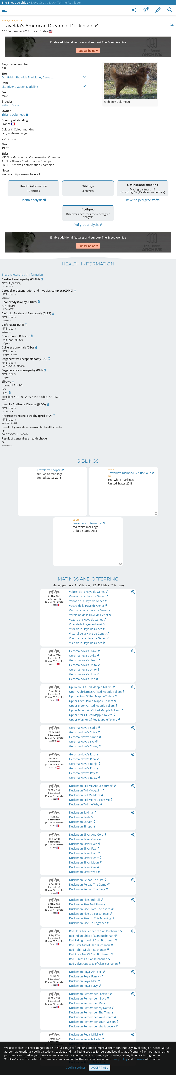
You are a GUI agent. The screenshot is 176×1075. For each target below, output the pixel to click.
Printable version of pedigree (88, 813)
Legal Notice (88, 1010)
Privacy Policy (118, 1059)
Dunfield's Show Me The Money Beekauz (28, 65)
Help (88, 1024)
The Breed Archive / (16, 2)
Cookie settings (76, 1067)
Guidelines (88, 1031)
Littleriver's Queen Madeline (20, 75)
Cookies (88, 1039)
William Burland (12, 93)
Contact (88, 1017)
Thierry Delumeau (15, 102)
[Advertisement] (85, 41)
